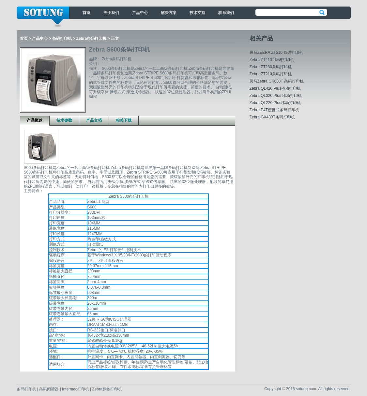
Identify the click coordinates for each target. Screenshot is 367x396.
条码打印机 (62, 38)
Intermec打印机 (76, 389)
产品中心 (140, 12)
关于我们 (111, 12)
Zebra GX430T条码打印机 (272, 117)
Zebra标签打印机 (107, 389)
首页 (86, 12)
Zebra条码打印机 (91, 38)
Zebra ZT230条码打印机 (271, 67)
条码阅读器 (49, 389)
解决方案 (168, 12)
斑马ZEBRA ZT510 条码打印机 (276, 52)
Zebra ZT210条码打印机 (271, 74)
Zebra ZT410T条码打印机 (272, 59)
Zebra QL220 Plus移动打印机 (275, 102)
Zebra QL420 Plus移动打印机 (275, 88)
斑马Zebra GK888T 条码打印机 (277, 81)
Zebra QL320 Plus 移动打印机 (276, 95)
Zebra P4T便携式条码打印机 (274, 110)
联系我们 (226, 12)
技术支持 (197, 12)
